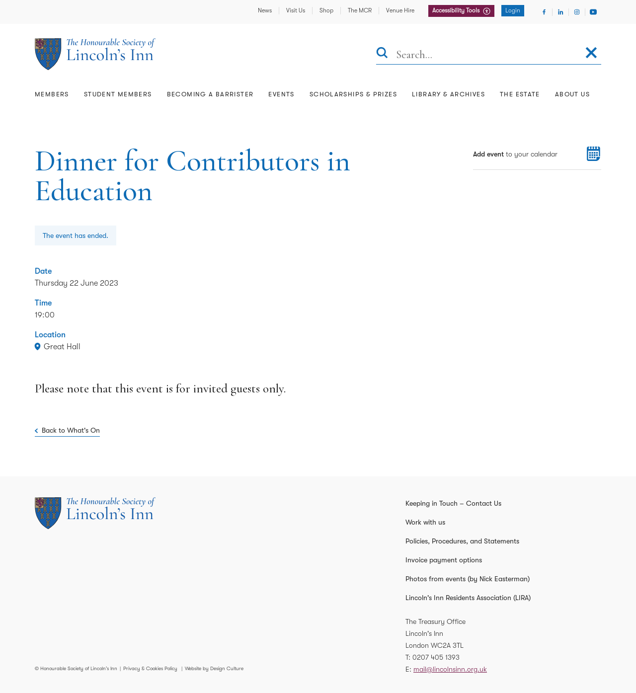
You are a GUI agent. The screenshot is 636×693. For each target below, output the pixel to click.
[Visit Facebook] (544, 12)
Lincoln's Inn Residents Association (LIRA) (468, 598)
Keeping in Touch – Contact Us (453, 503)
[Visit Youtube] (593, 12)
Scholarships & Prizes (353, 94)
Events (281, 94)
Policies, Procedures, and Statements (462, 541)
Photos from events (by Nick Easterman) (467, 579)
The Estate (520, 94)
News (265, 10)
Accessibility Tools (456, 10)
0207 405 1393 (436, 657)
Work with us (425, 522)
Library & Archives (448, 94)
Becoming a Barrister (210, 94)
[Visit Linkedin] (560, 12)
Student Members (118, 94)
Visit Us (295, 10)
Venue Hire (400, 10)
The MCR (360, 10)
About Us (572, 94)
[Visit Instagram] (577, 12)
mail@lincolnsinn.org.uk (450, 669)
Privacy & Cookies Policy (150, 668)
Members (52, 94)
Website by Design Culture (214, 668)
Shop (326, 10)
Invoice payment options (443, 560)
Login (512, 10)
